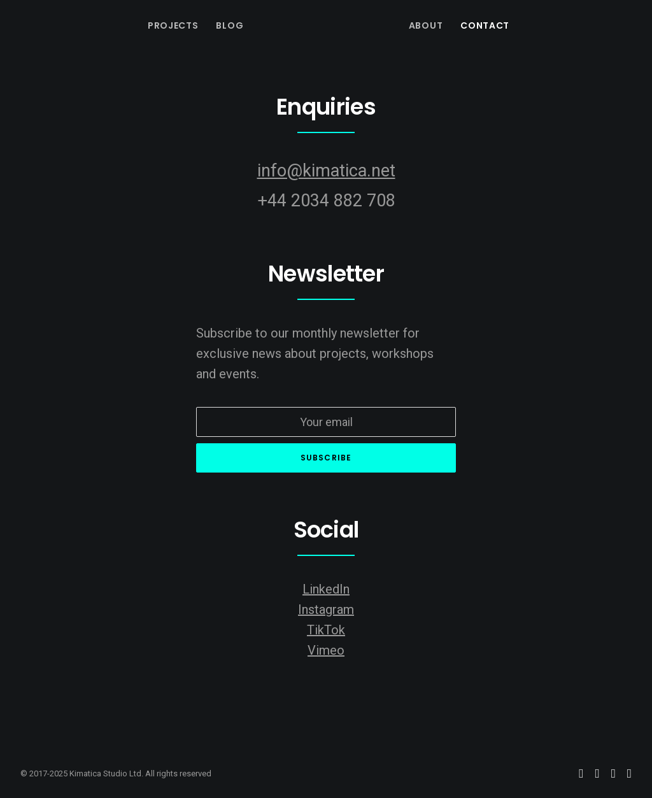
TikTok (326, 630)
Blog (229, 25)
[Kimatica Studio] (320, 25)
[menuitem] (173, 25)
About (426, 25)
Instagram (326, 609)
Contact (484, 25)
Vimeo (326, 650)
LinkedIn (326, 589)
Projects (173, 25)
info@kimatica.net (326, 170)
